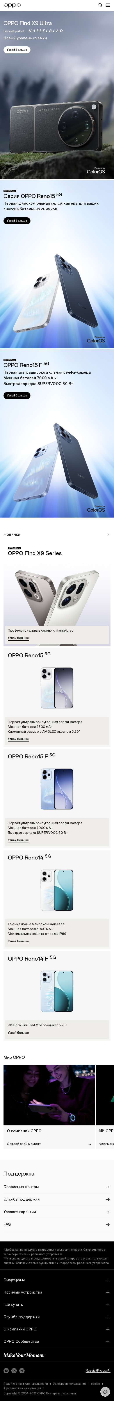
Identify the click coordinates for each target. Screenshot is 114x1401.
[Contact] (105, 1392)
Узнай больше (17, 49)
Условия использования (69, 1383)
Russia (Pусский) (98, 1370)
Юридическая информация (22, 1388)
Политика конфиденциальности (26, 1383)
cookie (95, 1383)
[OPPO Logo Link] (12, 5)
